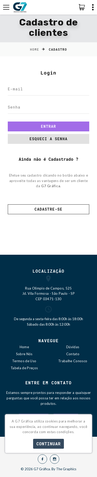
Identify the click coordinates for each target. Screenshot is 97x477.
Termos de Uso (24, 361)
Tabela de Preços (24, 368)
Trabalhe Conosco (72, 361)
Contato (72, 354)
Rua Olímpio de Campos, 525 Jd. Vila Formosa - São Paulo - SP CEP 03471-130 (48, 293)
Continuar (48, 443)
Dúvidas (72, 347)
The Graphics (66, 469)
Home (34, 49)
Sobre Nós (24, 354)
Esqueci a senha (48, 138)
